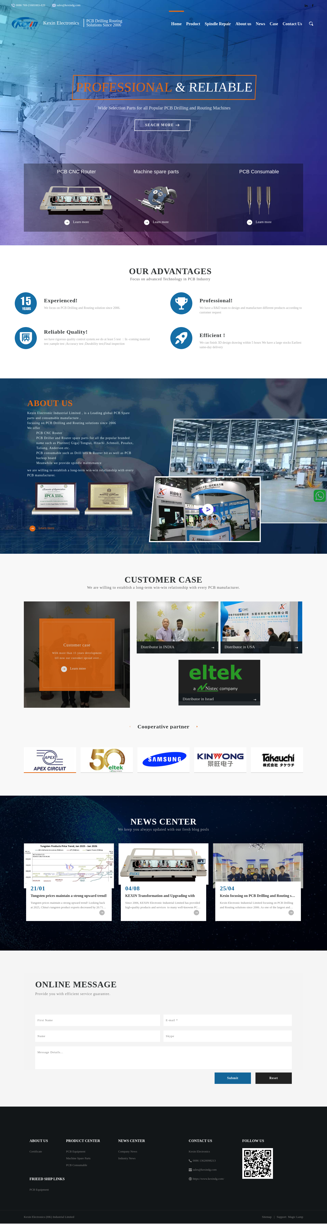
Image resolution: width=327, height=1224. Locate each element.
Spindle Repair (218, 24)
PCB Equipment (75, 1152)
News (260, 24)
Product (193, 24)
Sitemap (267, 1217)
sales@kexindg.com (68, 5)
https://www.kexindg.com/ (208, 1179)
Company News (127, 1152)
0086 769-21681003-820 (31, 5)
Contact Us (292, 24)
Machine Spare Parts (78, 1158)
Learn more (40, 528)
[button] (157, 143)
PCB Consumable (76, 1165)
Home (176, 24)
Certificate (36, 1152)
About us (243, 24)
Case (274, 24)
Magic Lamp (295, 1217)
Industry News (127, 1158)
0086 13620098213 (204, 1161)
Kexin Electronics (199, 1152)
